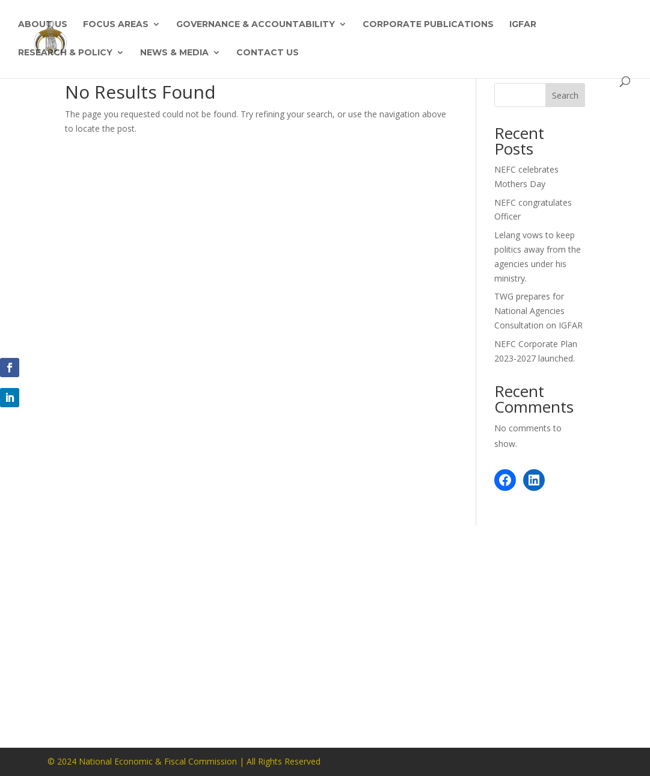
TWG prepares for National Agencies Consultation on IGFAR (538, 311)
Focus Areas (116, 24)
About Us (42, 24)
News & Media (174, 53)
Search (565, 95)
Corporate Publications (428, 24)
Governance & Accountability (255, 24)
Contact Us (267, 53)
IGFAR (522, 24)
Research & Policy (65, 53)
